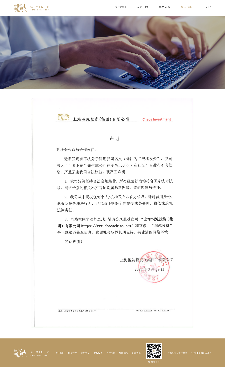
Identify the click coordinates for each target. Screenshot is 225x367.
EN (209, 7)
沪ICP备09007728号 (202, 353)
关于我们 (120, 7)
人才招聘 (142, 7)
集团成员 (164, 7)
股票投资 (72, 353)
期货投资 (85, 353)
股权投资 (98, 353)
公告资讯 (186, 7)
